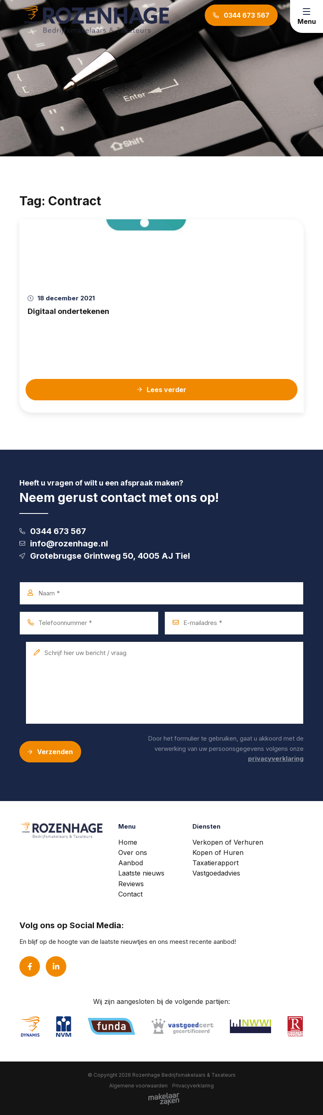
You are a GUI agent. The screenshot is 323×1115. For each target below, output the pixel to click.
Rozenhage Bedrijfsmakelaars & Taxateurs (184, 1075)
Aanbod (130, 863)
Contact (130, 894)
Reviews (131, 884)
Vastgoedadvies (216, 873)
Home (127, 842)
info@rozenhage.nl (63, 543)
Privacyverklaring (193, 1085)
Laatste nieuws (141, 873)
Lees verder (161, 390)
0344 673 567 (52, 531)
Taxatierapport (215, 863)
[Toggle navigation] (306, 16)
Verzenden (50, 752)
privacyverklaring (276, 758)
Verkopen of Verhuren (227, 842)
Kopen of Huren (217, 852)
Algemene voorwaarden (138, 1085)
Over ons (132, 852)
